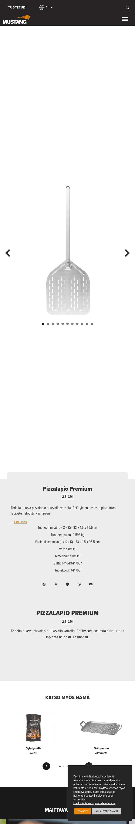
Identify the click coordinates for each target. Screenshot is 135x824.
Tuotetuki (17, 7)
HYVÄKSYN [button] (82, 811)
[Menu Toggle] (125, 19)
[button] (127, 7)
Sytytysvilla (33, 748)
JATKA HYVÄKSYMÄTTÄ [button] (106, 811)
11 (92, 324)
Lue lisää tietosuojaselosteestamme (94, 803)
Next (125, 253)
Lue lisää (20, 522)
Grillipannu (101, 748)
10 (87, 324)
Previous (9, 253)
